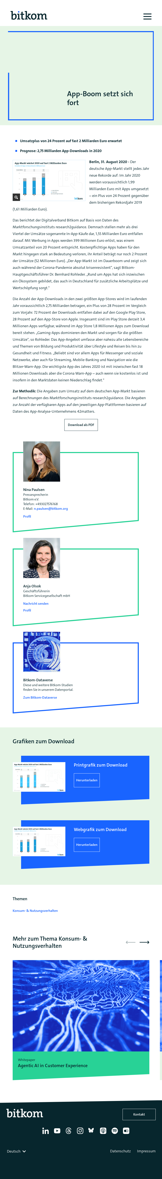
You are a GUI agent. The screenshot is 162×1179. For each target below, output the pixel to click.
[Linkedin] (46, 1133)
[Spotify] (115, 1133)
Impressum (146, 1151)
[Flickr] (127, 1133)
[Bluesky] (92, 1133)
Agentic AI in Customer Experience (53, 1065)
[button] (144, 942)
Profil (27, 516)
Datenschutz (120, 1151)
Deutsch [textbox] (13, 1151)
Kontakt (139, 1114)
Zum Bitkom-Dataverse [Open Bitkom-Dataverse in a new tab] (40, 697)
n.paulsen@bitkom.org (51, 508)
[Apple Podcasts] (104, 1133)
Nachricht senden (36, 603)
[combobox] (16, 1151)
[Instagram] (81, 1133)
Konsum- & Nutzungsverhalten (35, 910)
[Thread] (69, 1133)
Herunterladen (86, 780)
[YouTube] (58, 1133)
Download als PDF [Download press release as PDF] (81, 425)
